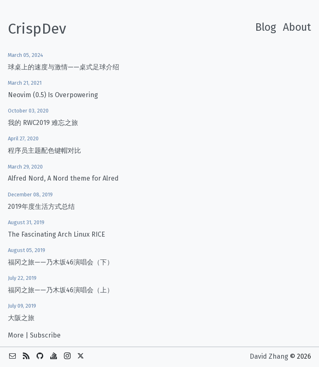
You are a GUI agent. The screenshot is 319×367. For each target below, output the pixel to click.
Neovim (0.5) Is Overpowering (53, 95)
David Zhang (269, 356)
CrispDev (37, 28)
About (297, 27)
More (16, 335)
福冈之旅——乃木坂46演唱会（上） (60, 290)
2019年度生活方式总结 (41, 206)
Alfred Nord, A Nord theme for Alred (63, 178)
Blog (265, 27)
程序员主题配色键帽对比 (44, 150)
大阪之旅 (21, 318)
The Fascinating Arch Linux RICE (56, 234)
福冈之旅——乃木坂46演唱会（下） (60, 262)
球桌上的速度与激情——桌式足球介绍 (63, 67)
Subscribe (45, 335)
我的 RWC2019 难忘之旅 (43, 123)
